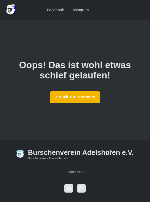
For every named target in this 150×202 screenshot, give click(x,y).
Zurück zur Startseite (75, 97)
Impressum (75, 172)
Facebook (55, 10)
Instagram (80, 10)
